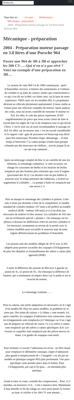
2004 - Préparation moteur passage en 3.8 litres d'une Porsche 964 (36, 50)
